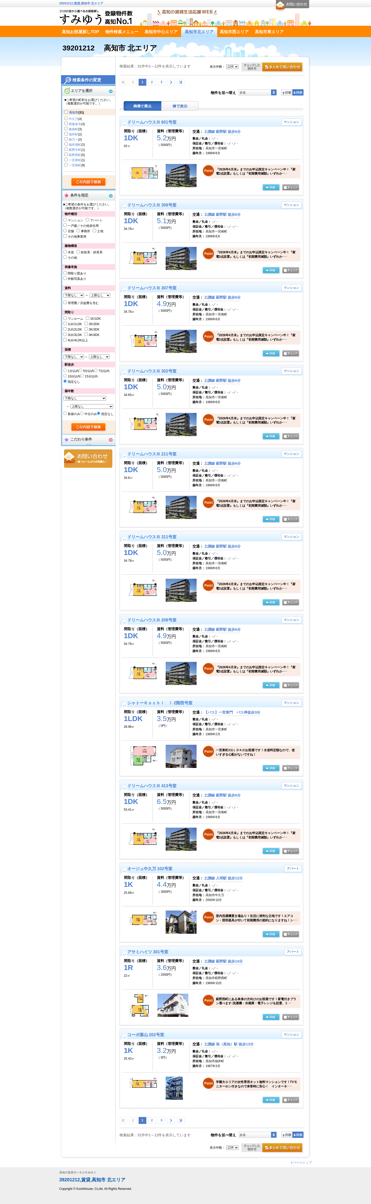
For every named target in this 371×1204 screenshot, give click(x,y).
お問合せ (88, 458)
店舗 (71, 231)
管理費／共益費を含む (83, 303)
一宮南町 (75, 165)
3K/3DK (94, 329)
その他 (72, 257)
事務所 (85, 231)
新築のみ (74, 414)
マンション (75, 220)
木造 (71, 252)
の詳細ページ (271, 188)
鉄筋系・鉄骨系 (92, 252)
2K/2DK (94, 324)
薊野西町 (75, 155)
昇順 (286, 92)
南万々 (73, 139)
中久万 (73, 119)
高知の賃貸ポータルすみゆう (77, 1172)
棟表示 (180, 106)
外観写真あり (77, 279)
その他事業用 (77, 236)
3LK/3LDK (75, 335)
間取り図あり (77, 273)
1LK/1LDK (75, 324)
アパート (96, 220)
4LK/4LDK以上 (78, 340)
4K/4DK (94, 335)
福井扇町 (75, 144)
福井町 (73, 134)
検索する (89, 182)
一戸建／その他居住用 (83, 226)
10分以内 (74, 376)
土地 (100, 231)
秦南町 (73, 129)
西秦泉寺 (75, 124)
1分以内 (73, 371)
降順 (297, 92)
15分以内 (91, 376)
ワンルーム (75, 319)
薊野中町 (75, 150)
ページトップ (302, 1162)
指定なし (74, 382)
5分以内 (88, 371)
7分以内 (103, 371)
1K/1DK (95, 319)
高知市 (73, 112)
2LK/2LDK (75, 329)
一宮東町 (75, 160)
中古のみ (91, 414)
